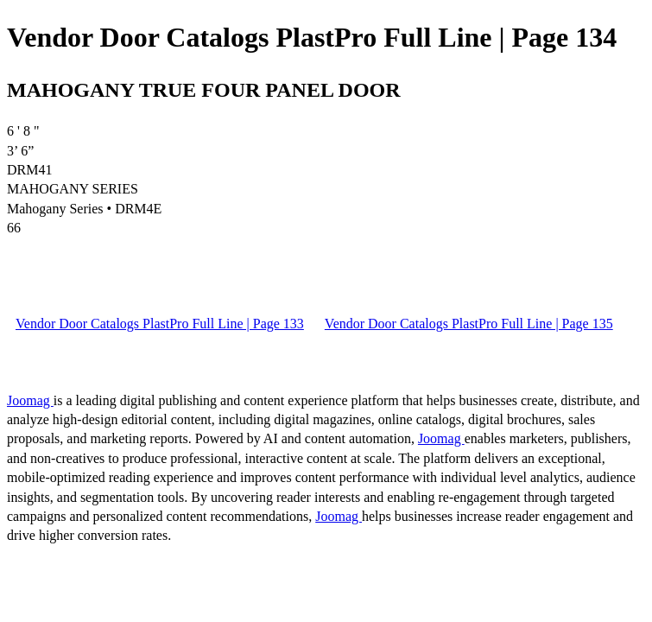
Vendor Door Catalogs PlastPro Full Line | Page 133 (160, 323)
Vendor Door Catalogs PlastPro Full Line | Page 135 (469, 323)
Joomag (30, 400)
